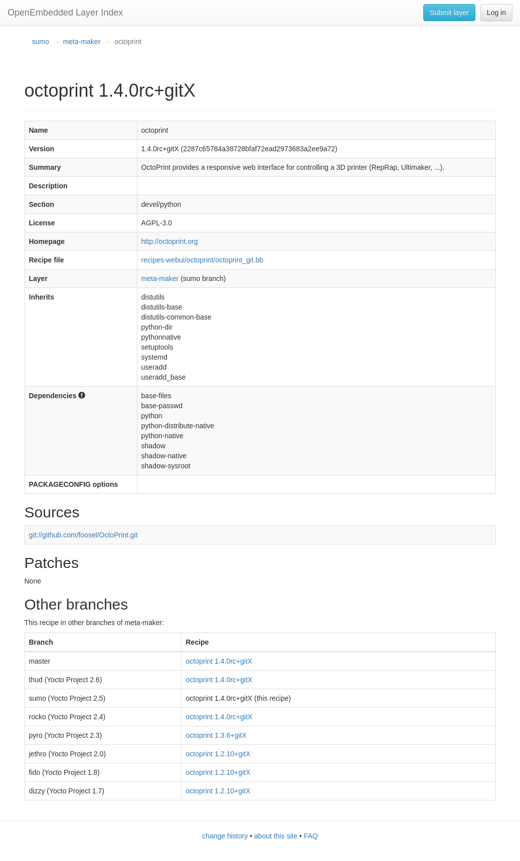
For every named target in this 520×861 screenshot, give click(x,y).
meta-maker (82, 42)
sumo (40, 42)
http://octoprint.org (169, 241)
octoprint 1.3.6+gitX (216, 735)
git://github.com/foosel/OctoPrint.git (83, 535)
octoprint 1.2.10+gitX (218, 754)
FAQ (311, 836)
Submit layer (449, 13)
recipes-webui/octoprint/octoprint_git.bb (202, 260)
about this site (275, 836)
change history (225, 836)
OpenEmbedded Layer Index (65, 13)
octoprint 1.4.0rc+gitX (219, 661)
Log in (496, 13)
